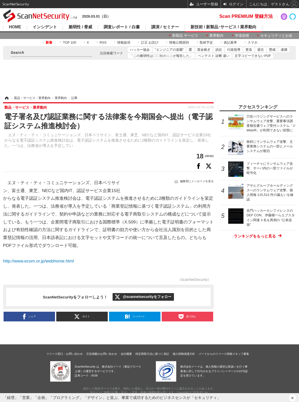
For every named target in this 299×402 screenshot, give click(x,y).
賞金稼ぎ (203, 50)
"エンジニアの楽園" (169, 50)
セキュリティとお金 (276, 35)
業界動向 (216, 35)
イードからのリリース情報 (215, 353)
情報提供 (123, 42)
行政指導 (233, 50)
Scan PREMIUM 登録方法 (246, 16)
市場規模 (242, 35)
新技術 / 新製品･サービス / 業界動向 (223, 27)
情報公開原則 (179, 42)
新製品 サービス (185, 35)
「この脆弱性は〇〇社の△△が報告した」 (161, 56)
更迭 (249, 50)
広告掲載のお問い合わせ (101, 353)
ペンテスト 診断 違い (213, 56)
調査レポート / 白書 (122, 27)
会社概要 (126, 353)
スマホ (252, 42)
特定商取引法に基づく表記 (152, 353)
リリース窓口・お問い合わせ (64, 353)
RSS (103, 42)
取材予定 (206, 42)
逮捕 (284, 50)
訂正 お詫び (150, 42)
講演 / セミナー (165, 27)
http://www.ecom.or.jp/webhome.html (38, 261)
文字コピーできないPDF (253, 56)
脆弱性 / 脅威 (80, 27)
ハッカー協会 (140, 50)
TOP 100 (69, 42)
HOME (15, 27)
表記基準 (230, 42)
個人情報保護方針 (184, 353)
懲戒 (272, 50)
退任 (260, 50)
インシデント (45, 27)
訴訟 (218, 50)
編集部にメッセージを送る (197, 181)
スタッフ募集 (240, 353)
